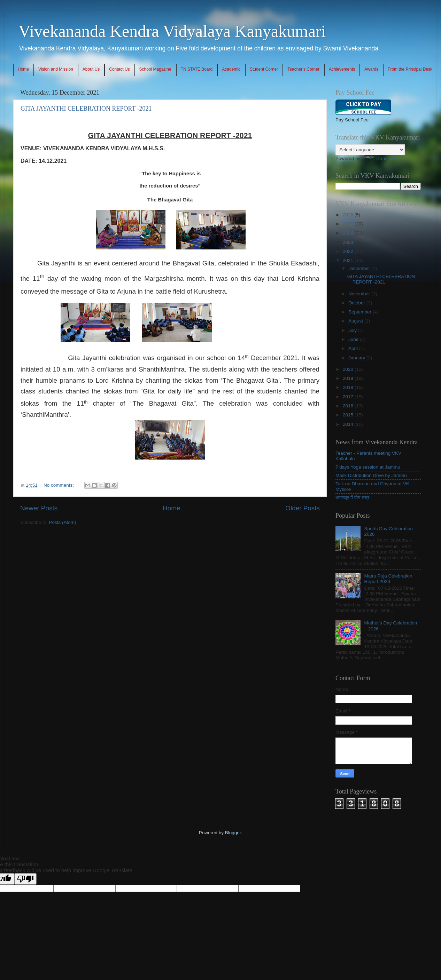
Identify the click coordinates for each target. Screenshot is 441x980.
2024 (349, 233)
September (360, 311)
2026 (349, 214)
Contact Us (119, 69)
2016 (349, 405)
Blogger (233, 832)
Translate (378, 158)
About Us (91, 69)
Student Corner (264, 69)
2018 (349, 387)
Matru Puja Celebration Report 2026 (388, 578)
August (356, 321)
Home (23, 69)
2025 (349, 223)
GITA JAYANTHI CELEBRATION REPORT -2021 (86, 108)
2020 (349, 369)
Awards (371, 69)
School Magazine (155, 69)
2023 (349, 242)
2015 (349, 414)
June (354, 339)
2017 (349, 396)
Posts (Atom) (62, 522)
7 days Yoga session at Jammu (367, 467)
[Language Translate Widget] (370, 149)
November (359, 293)
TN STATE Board (197, 69)
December (359, 268)
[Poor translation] (25, 879)
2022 (349, 251)
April (353, 348)
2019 (349, 378)
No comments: (59, 485)
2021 (349, 260)
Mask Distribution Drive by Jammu (371, 475)
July (353, 330)
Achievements (342, 69)
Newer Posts (38, 508)
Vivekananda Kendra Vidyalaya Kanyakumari (172, 31)
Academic (231, 69)
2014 (349, 424)
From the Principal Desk (410, 69)
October (357, 302)
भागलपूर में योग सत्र (352, 497)
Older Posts (302, 508)
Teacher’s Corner (303, 69)
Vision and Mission (55, 69)
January (357, 357)
